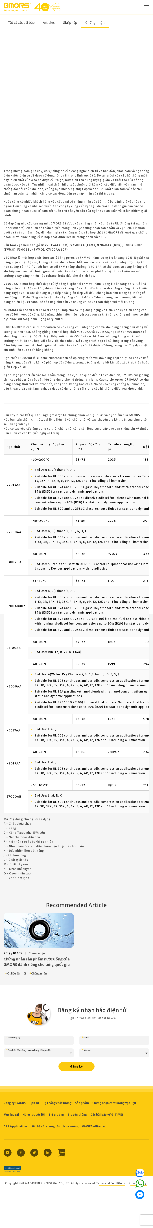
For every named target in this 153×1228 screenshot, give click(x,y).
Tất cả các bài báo (21, 23)
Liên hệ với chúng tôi (45, 1126)
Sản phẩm (82, 1103)
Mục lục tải (11, 1114)
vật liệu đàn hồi (16, 973)
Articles (49, 23)
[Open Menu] (146, 7)
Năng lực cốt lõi (34, 1114)
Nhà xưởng (70, 1126)
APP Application (15, 1126)
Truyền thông (77, 1114)
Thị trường (56, 1114)
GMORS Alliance (93, 1126)
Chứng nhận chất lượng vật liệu (114, 1103)
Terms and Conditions (110, 1183)
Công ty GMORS (15, 1103)
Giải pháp (70, 23)
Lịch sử (34, 1103)
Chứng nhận (95, 23)
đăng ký (76, 1066)
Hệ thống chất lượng (57, 1103)
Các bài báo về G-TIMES (107, 1114)
